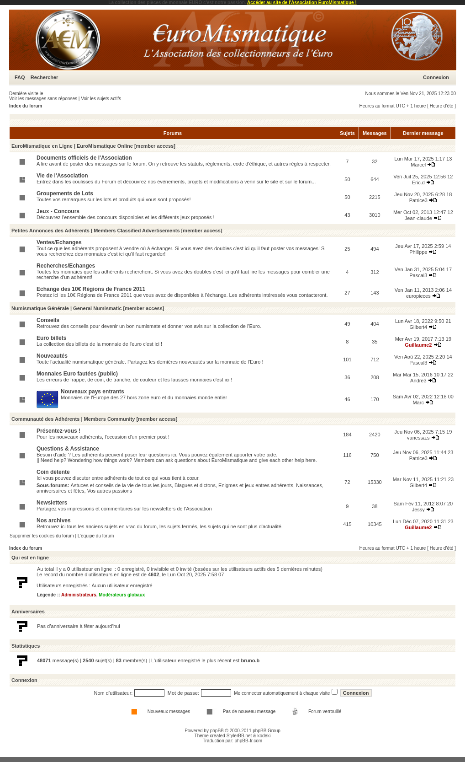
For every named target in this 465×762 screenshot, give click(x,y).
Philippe (418, 252)
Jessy (418, 509)
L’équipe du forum (96, 535)
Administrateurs (78, 594)
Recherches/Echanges (66, 266)
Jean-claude (418, 218)
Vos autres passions (109, 491)
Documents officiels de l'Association (84, 158)
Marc (418, 402)
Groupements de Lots (65, 193)
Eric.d (418, 182)
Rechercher (44, 77)
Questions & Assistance (68, 448)
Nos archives (54, 520)
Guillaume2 (418, 345)
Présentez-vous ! (58, 431)
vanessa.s (418, 437)
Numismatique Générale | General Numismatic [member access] (87, 308)
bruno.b (250, 660)
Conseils (48, 320)
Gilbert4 (419, 327)
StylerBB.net (239, 735)
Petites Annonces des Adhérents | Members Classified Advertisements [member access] (116, 230)
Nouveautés (52, 356)
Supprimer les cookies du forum (42, 535)
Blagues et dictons (195, 485)
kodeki (263, 735)
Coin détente (53, 472)
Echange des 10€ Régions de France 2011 (91, 289)
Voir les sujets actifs (101, 98)
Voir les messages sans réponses (43, 98)
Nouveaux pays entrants (92, 391)
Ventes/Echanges (59, 242)
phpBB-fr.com (249, 740)
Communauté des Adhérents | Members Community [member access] (94, 419)
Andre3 (418, 380)
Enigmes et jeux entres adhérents (255, 485)
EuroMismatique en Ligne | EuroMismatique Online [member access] (93, 146)
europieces (418, 296)
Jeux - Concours (58, 211)
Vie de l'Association (62, 175)
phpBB (217, 730)
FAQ (20, 77)
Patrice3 (418, 200)
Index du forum (25, 105)
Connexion (436, 77)
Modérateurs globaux (122, 594)
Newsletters (52, 502)
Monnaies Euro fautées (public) (77, 373)
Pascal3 (418, 275)
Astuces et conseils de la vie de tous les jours (121, 485)
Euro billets (51, 338)
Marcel (418, 164)
